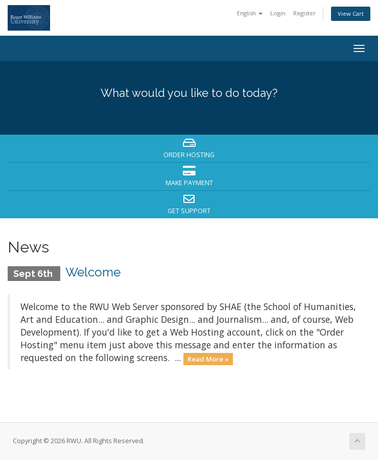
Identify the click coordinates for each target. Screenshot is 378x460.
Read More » (208, 358)
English (250, 13)
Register (304, 13)
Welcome (93, 272)
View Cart (351, 13)
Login (278, 13)
